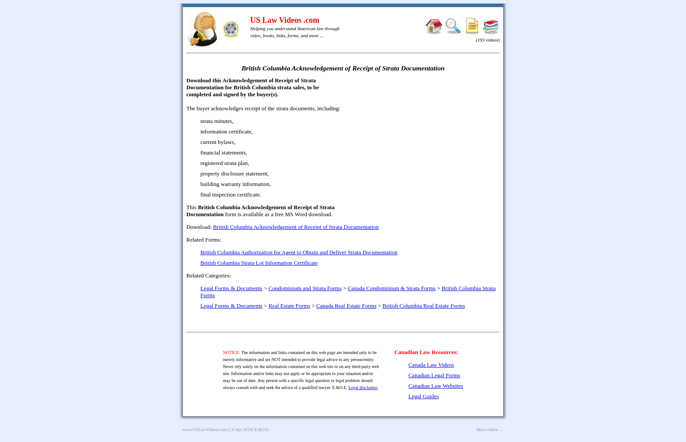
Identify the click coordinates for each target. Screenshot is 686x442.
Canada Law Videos (431, 364)
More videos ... (489, 429)
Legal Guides (423, 396)
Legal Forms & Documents (231, 288)
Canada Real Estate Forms (346, 305)
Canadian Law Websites (435, 385)
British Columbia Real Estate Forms (423, 305)
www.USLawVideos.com (204, 429)
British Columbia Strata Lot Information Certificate (259, 263)
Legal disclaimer (363, 387)
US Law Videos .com (284, 20)
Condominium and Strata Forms (305, 288)
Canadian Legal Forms (434, 375)
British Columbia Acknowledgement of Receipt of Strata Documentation (296, 227)
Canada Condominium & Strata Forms (392, 288)
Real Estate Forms (289, 305)
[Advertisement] (424, 140)
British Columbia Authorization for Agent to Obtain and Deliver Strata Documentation (299, 252)
